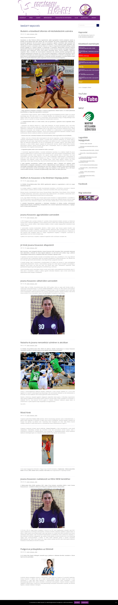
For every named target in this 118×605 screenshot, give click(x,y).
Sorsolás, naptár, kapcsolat (86, 143)
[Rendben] (116, 602)
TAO (90, 2)
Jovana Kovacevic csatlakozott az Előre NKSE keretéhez (45, 479)
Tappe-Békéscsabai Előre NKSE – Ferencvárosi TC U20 (87, 161)
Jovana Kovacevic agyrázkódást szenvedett (39, 214)
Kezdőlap (23, 17)
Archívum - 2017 (33, 180)
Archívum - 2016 (33, 345)
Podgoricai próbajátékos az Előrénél (36, 549)
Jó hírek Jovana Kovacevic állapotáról (37, 245)
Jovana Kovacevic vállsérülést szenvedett (38, 280)
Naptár (86, 2)
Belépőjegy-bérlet (64, 2)
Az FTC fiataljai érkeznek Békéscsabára (89, 164)
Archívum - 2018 (33, 34)
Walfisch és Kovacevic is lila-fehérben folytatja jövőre (44, 177)
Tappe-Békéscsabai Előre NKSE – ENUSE (89, 150)
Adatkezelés (85, 602)
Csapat (38, 17)
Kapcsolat (96, 2)
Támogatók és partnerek (63, 17)
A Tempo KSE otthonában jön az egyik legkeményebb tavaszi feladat (88, 157)
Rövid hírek (25, 412)
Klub (76, 17)
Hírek (31, 17)
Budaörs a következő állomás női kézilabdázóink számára (46, 31)
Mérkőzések (48, 17)
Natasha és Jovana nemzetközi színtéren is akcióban (44, 342)
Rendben (77, 602)
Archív (94, 17)
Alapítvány (84, 17)
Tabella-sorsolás (76, 2)
